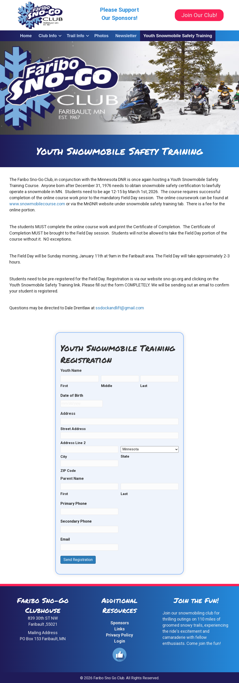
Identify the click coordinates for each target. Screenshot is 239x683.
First (64, 386)
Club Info (48, 35)
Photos (101, 35)
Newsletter (126, 35)
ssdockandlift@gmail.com (119, 307)
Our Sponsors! (119, 18)
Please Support (119, 10)
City (63, 457)
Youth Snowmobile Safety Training (177, 35)
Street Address (73, 429)
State (125, 456)
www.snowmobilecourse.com (37, 203)
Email (65, 539)
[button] (60, 35)
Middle (106, 386)
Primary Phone (73, 503)
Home (26, 35)
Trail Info (75, 35)
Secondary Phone (76, 521)
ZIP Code (68, 471)
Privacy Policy (119, 634)
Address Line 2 (73, 443)
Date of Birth (71, 395)
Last (143, 386)
